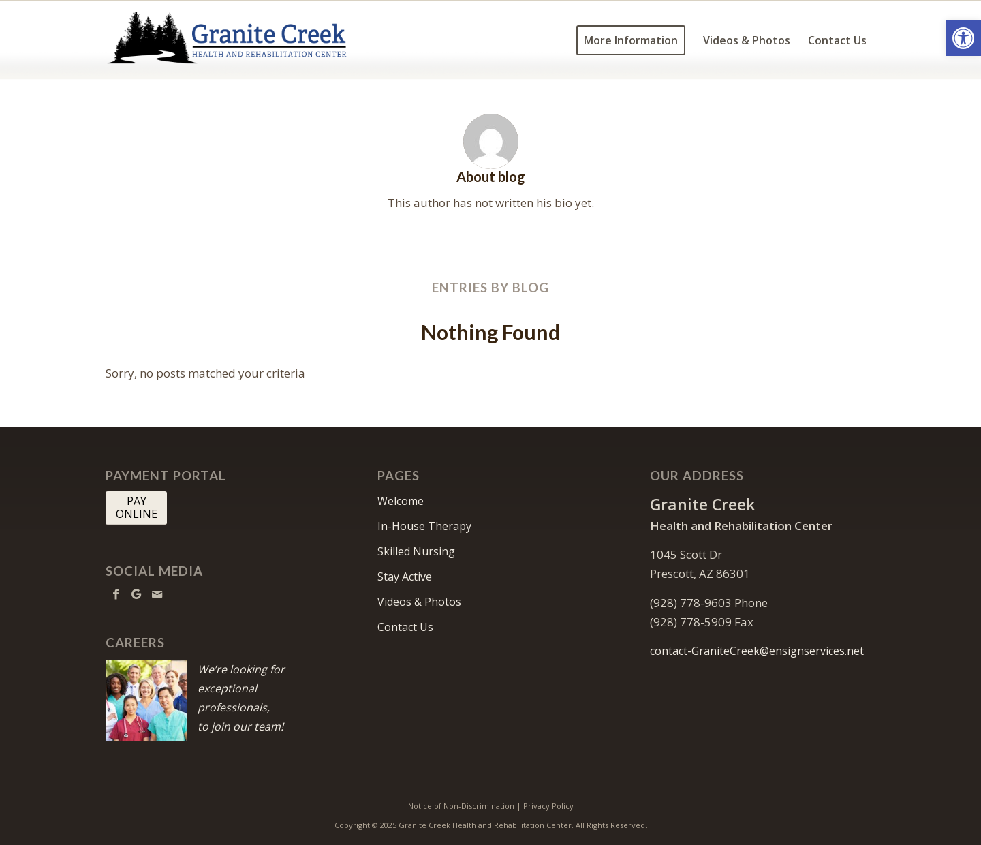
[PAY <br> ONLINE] (136, 507)
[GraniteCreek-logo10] (230, 40)
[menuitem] (630, 40)
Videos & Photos (419, 601)
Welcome (400, 500)
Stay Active (404, 576)
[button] (963, 38)
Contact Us (405, 626)
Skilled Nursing (416, 551)
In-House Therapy (424, 526)
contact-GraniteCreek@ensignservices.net (757, 650)
